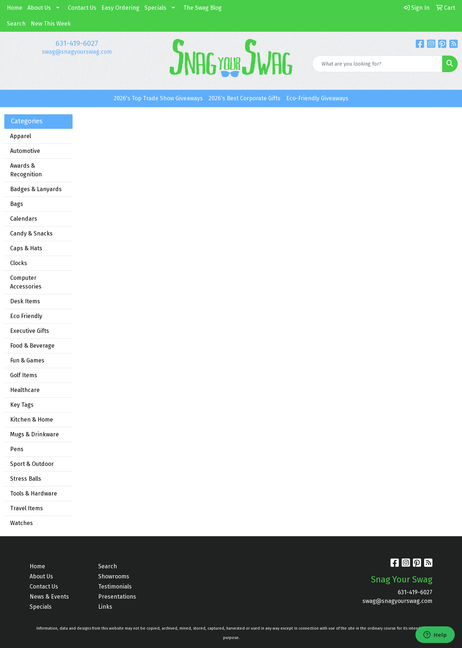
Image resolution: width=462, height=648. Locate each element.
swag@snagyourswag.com (77, 51)
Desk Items (25, 301)
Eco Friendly (26, 316)
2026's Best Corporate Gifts (244, 98)
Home (14, 7)
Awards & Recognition (26, 170)
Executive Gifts (29, 330)
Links (105, 606)
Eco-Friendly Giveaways (317, 98)
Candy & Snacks (31, 233)
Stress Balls (25, 478)
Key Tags (22, 404)
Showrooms (113, 576)
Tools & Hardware (33, 493)
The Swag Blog (202, 7)
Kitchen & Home (31, 419)
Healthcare (25, 390)
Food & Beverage (32, 345)
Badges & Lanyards (36, 189)
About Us (39, 7)
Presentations (117, 596)
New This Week (51, 23)
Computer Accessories (26, 282)
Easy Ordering (120, 7)
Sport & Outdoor (32, 463)
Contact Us (82, 7)
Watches (21, 523)
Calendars (23, 218)
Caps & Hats (26, 248)
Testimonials (115, 586)
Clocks (18, 263)
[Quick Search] (377, 64)
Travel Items (26, 508)
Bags (16, 203)
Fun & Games (27, 360)
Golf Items (23, 375)
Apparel (20, 136)
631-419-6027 (77, 43)
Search (16, 23)
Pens (16, 449)
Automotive (25, 150)
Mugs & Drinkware (34, 434)
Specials (155, 7)
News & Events (49, 596)
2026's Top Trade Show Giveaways (158, 98)
